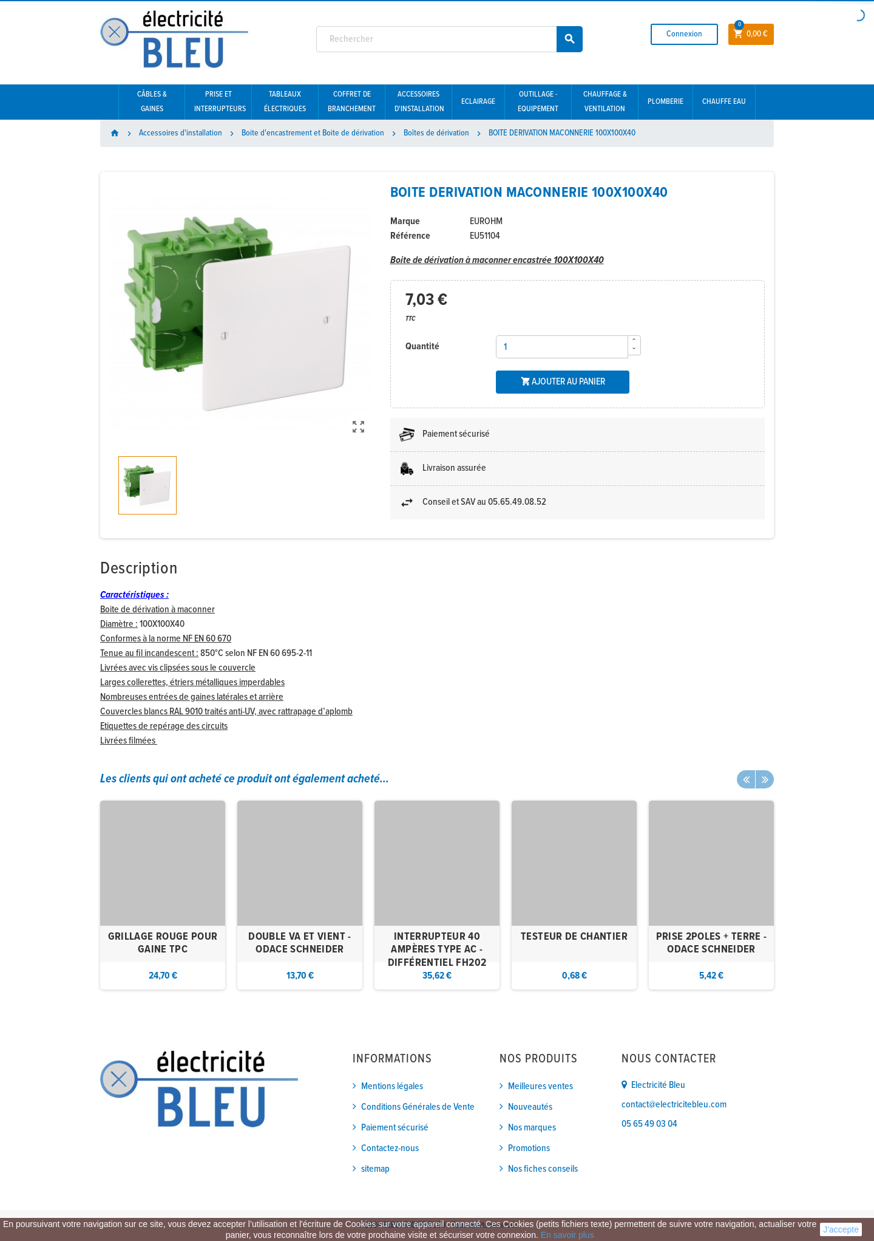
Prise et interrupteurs (220, 101)
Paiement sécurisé (395, 1127)
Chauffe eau (724, 102)
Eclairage (478, 102)
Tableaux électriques (285, 101)
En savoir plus (567, 1235)
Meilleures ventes (540, 1086)
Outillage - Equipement (538, 101)
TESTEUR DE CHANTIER (574, 937)
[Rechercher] (449, 39)
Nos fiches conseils (543, 1169)
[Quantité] (562, 346)
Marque (405, 221)
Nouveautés (530, 1107)
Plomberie (665, 102)
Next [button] (765, 779)
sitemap (375, 1169)
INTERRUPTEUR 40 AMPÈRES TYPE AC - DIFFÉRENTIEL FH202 (437, 950)
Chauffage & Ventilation (605, 101)
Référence (410, 236)
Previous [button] (746, 779)
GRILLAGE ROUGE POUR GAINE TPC (163, 943)
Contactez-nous (390, 1148)
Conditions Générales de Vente (418, 1107)
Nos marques (532, 1127)
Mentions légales (392, 1086)
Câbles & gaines (152, 101)
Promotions (529, 1148)
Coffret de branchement (352, 101)
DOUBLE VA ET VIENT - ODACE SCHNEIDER (299, 943)
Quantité (422, 346)
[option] (162, 895)
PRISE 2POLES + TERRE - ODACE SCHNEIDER (711, 943)
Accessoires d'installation (419, 101)
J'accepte (841, 1229)
